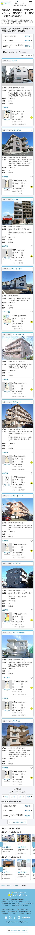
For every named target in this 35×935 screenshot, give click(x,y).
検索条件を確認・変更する (19, 930)
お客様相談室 (4, 913)
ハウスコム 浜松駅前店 (19, 396)
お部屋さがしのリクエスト (8, 909)
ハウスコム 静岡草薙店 (19, 124)
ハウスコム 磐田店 (17, 328)
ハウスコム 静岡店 (17, 263)
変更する (27, 36)
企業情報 (21, 913)
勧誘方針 (3, 911)
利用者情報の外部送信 (25, 911)
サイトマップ (13, 913)
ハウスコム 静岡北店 (18, 469)
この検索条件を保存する (19, 822)
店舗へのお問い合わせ (22, 909)
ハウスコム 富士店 (17, 193)
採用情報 (28, 913)
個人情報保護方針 (12, 911)
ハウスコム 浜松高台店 (19, 557)
